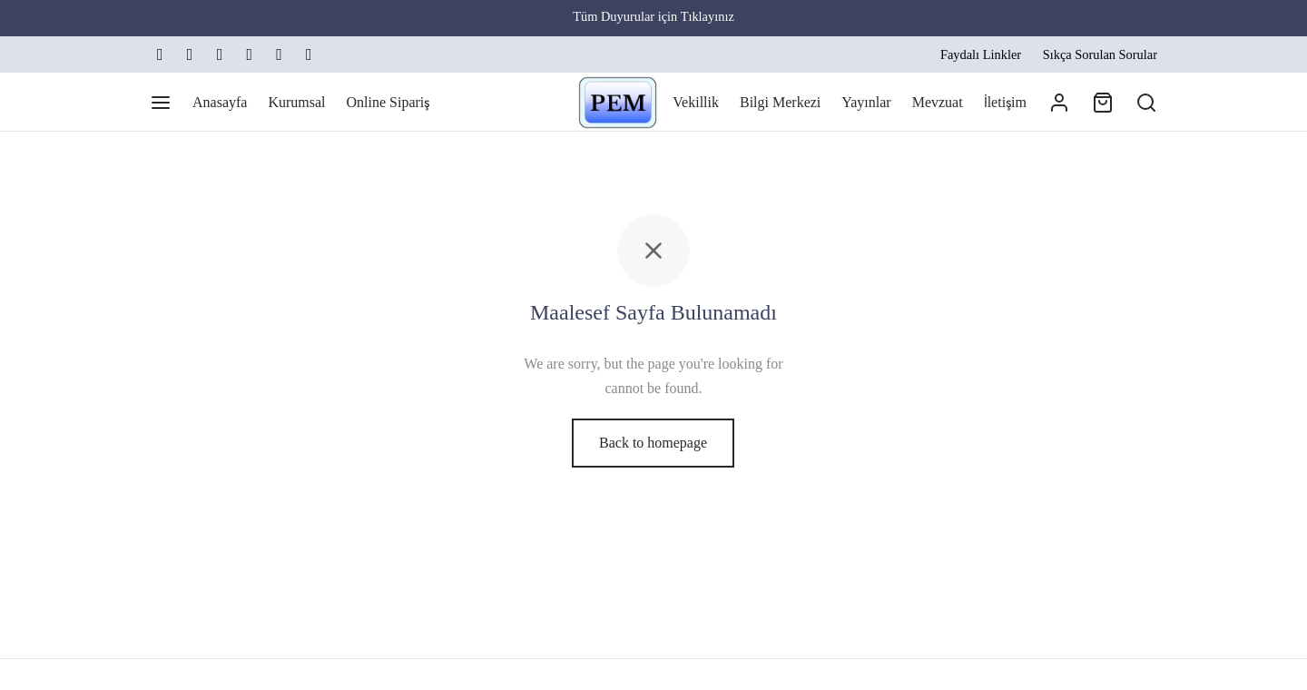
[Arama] (1146, 102)
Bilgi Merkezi (780, 102)
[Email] (249, 54)
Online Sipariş (388, 102)
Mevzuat (937, 102)
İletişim (1005, 102)
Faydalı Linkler (980, 54)
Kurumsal (296, 102)
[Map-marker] (309, 54)
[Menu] (161, 102)
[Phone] (279, 54)
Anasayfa (219, 102)
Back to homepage (653, 442)
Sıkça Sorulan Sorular (1100, 54)
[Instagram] (190, 54)
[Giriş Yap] (1059, 102)
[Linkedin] (220, 54)
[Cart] (1103, 102)
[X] (160, 54)
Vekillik (696, 102)
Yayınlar (865, 102)
